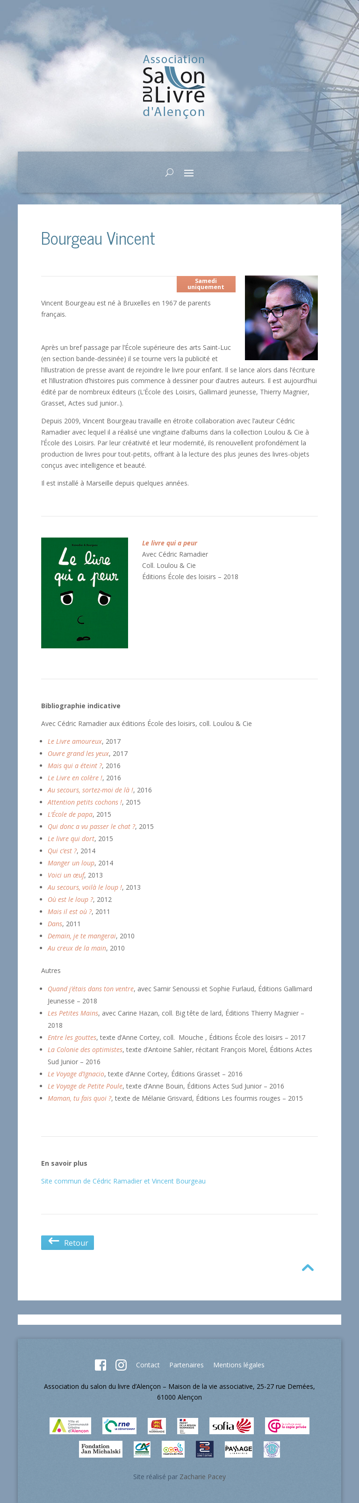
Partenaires (186, 1364)
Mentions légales (239, 1364)
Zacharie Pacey (203, 1476)
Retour (67, 1243)
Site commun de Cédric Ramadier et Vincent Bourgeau (123, 1180)
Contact (148, 1364)
